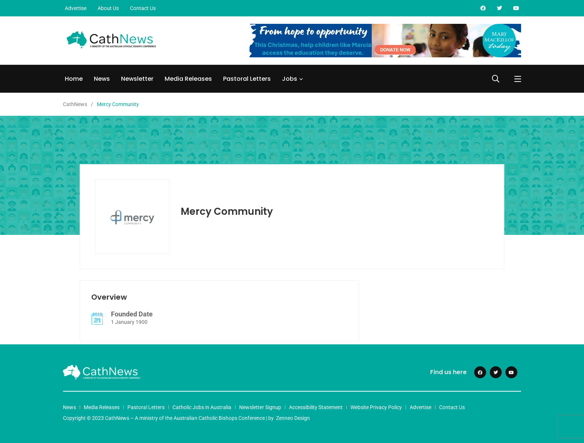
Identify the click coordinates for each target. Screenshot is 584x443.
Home (74, 78)
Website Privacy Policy (376, 407)
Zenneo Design (293, 418)
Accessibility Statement (316, 407)
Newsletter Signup (260, 407)
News (102, 78)
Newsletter (137, 78)
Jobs (289, 78)
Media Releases (188, 78)
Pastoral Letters (247, 78)
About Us (108, 8)
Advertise (75, 8)
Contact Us (143, 8)
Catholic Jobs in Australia (201, 407)
